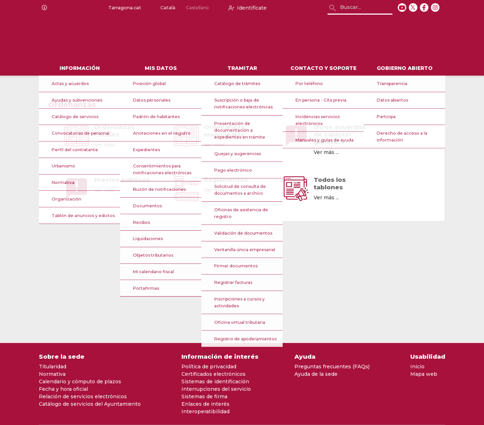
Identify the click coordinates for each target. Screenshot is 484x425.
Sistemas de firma (204, 396)
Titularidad (52, 366)
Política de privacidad (208, 366)
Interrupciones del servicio (216, 389)
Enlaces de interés (205, 404)
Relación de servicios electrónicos (83, 396)
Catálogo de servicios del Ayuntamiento (90, 404)
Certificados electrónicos (213, 374)
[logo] (129, 38)
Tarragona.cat (123, 8)
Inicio (417, 366)
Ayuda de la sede (316, 374)
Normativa (52, 374)
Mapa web (423, 374)
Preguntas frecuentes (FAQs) (332, 366)
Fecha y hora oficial (63, 389)
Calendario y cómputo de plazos (80, 381)
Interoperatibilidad (205, 411)
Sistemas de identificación (215, 381)
